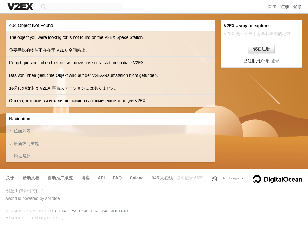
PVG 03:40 (79, 211)
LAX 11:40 (99, 211)
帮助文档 (31, 177)
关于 (10, 177)
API (101, 177)
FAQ (117, 177)
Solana (137, 177)
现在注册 (261, 48)
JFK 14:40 (119, 211)
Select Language (228, 178)
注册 (284, 6)
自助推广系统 (60, 177)
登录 (297, 6)
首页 (272, 6)
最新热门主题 (26, 143)
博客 (85, 177)
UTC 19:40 (59, 211)
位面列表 (22, 130)
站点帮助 (22, 156)
